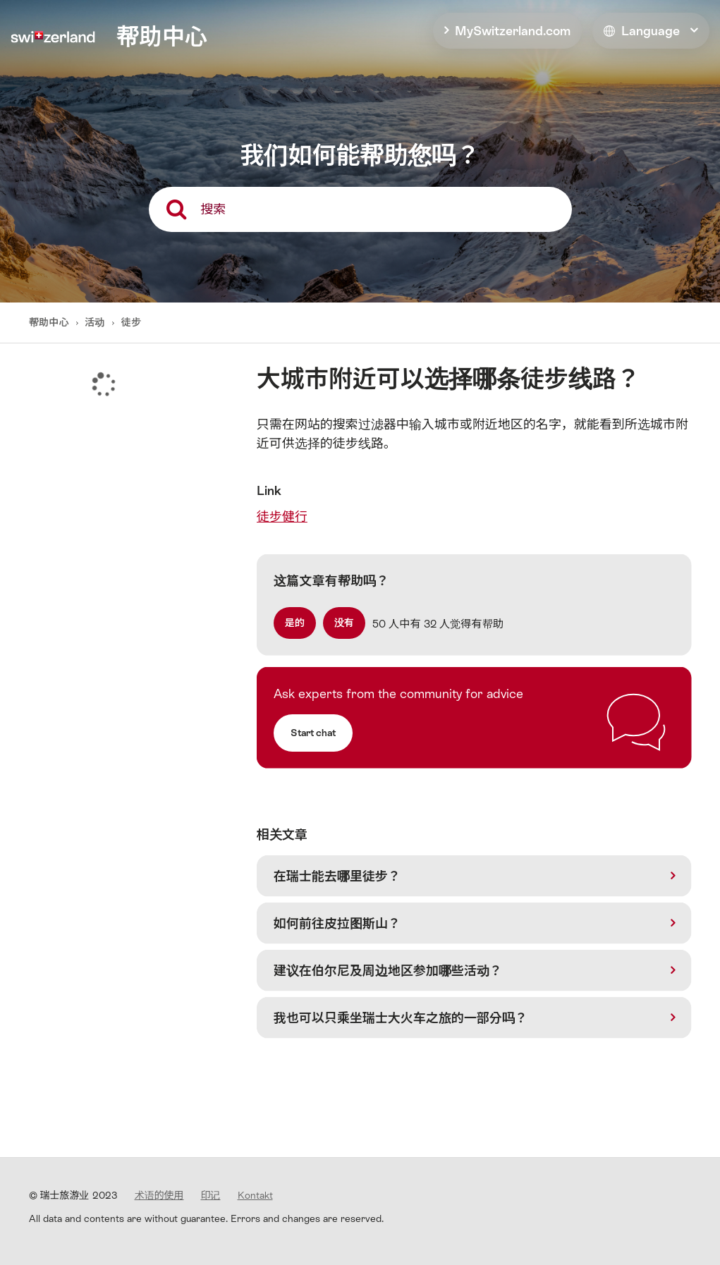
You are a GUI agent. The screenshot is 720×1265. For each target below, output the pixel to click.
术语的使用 (159, 1195)
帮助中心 (50, 322)
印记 (211, 1195)
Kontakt (255, 1195)
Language (642, 30)
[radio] (295, 623)
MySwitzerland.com (512, 30)
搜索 (213, 209)
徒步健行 (282, 516)
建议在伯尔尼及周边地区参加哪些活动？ (388, 970)
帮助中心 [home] (161, 36)
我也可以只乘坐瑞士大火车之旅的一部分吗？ (400, 1017)
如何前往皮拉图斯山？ (337, 923)
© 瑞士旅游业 (73, 1195)
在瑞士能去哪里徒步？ (337, 876)
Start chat (313, 732)
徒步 (131, 322)
